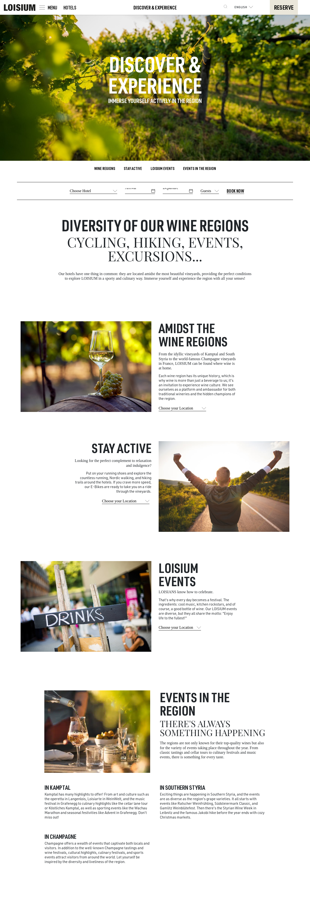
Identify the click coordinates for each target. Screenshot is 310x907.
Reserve (284, 7)
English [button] (244, 7)
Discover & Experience (155, 7)
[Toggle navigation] (47, 7)
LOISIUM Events (162, 168)
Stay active (133, 168)
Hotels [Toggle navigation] (69, 7)
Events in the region (199, 168)
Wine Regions (104, 168)
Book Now (235, 191)
